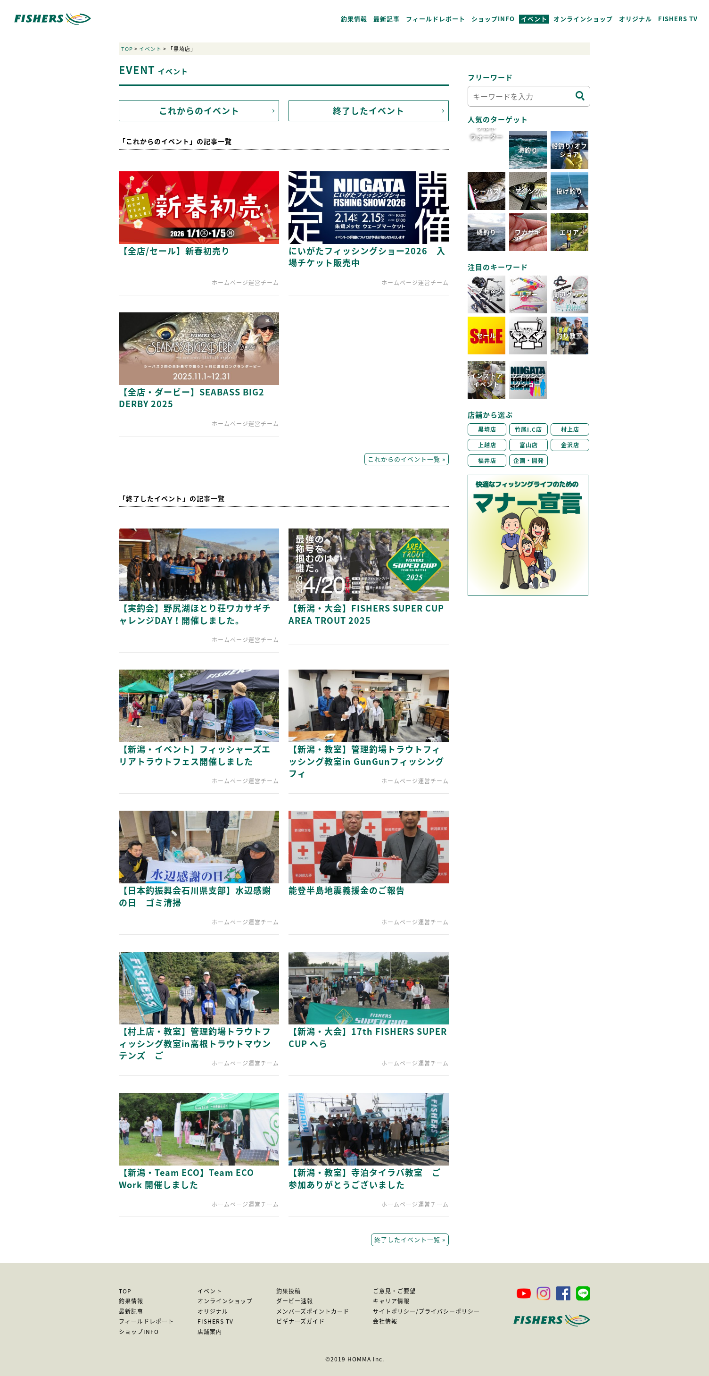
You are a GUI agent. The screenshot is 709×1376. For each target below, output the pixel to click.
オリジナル (635, 19)
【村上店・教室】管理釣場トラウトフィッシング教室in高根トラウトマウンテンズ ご (195, 1043)
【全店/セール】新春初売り (174, 250)
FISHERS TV (678, 19)
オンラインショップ (583, 19)
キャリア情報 (391, 1301)
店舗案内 (210, 1331)
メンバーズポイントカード (312, 1311)
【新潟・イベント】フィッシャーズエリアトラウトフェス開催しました (195, 755)
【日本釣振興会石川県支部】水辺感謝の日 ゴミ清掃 (195, 896)
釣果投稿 (288, 1291)
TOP (127, 49)
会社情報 (385, 1321)
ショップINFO (493, 19)
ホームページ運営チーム (245, 282)
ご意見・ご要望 (394, 1291)
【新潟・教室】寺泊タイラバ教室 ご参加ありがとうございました (365, 1178)
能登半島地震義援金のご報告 (347, 890)
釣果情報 (354, 19)
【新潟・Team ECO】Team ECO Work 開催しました (186, 1178)
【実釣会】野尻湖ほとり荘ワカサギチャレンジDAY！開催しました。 (195, 614)
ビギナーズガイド (300, 1321)
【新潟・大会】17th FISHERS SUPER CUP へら (368, 1037)
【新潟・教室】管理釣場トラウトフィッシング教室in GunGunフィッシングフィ (366, 761)
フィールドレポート (435, 19)
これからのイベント (199, 110)
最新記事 (386, 19)
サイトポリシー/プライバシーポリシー (426, 1311)
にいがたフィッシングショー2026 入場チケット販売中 (367, 256)
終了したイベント (368, 110)
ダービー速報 (294, 1301)
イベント (534, 19)
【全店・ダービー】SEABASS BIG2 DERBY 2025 (191, 398)
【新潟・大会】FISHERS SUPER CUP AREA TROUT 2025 (366, 614)
